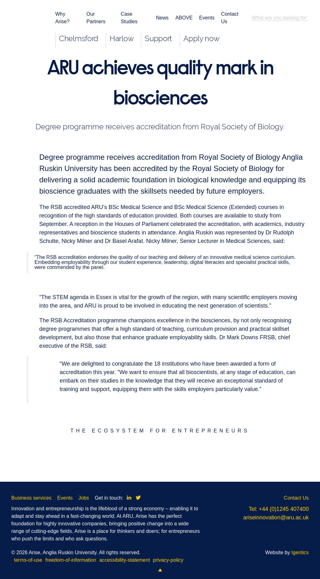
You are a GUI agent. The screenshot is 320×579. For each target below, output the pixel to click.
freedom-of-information (70, 560)
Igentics (300, 552)
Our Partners (95, 17)
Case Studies (129, 17)
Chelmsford (78, 38)
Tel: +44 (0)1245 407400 (279, 509)
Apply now (201, 38)
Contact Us (229, 17)
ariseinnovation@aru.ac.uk (276, 517)
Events (206, 17)
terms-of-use (28, 560)
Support (158, 38)
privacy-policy (168, 560)
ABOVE (183, 17)
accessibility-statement (124, 560)
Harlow (121, 38)
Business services (31, 498)
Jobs (84, 498)
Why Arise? (62, 17)
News (162, 17)
